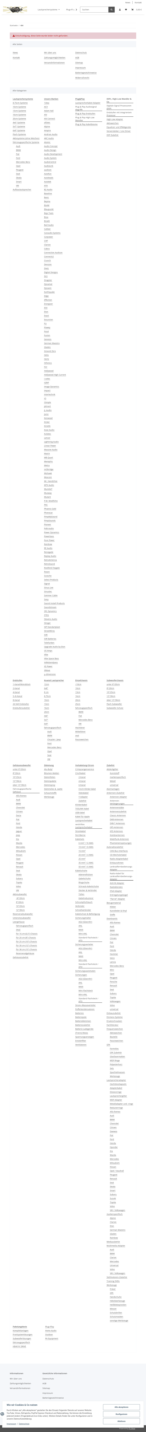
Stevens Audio (50, 619)
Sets (112, 1068)
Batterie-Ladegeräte (84, 1029)
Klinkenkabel (81, 804)
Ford (18, 158)
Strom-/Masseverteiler (85, 1005)
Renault (19, 866)
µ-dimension (50, 674)
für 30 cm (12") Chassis (26, 945)
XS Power (48, 666)
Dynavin (47, 288)
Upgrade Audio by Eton (54, 646)
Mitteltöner (80, 731)
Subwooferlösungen (22, 1338)
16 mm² (82, 851)
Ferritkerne (80, 835)
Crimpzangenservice (84, 769)
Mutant (47, 497)
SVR (46, 635)
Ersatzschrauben (114, 1021)
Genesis (47, 339)
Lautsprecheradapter (116, 1080)
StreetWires (49, 631)
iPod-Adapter (116, 891)
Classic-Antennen (118, 815)
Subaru (19, 878)
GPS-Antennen (116, 827)
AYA (46, 185)
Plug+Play (49, 1326)
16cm (46, 708)
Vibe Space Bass (51, 658)
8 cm (46, 692)
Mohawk (48, 473)
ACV (46, 106)
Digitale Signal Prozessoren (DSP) (119, 107)
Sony (46, 599)
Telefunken (49, 642)
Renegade (48, 552)
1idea (46, 103)
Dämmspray (49, 785)
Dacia (18, 815)
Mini (112, 969)
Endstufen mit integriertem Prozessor (119, 114)
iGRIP (46, 382)
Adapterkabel (116, 1088)
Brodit (47, 221)
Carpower (48, 236)
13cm (46, 704)
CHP (46, 240)
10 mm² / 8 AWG (86, 847)
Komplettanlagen (20, 1330)
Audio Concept (50, 146)
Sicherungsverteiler (84, 944)
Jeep (18, 835)
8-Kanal (16, 700)
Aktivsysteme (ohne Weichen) (26, 138)
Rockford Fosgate (52, 568)
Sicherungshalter (83, 918)
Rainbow (48, 544)
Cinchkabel (80, 773)
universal (114, 785)
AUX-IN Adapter (117, 883)
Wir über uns (50, 52)
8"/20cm (110, 688)
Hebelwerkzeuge (117, 1301)
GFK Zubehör (116, 1052)
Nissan (19, 855)
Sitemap (79, 62)
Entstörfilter (80, 1040)
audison (47, 170)
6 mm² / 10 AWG (86, 843)
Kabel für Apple (82, 816)
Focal (46, 331)
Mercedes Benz (23, 162)
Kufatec (47, 434)
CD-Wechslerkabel (118, 855)
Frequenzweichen (115, 1029)
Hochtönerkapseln (118, 1084)
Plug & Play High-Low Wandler (84, 119)
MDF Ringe (115, 1060)
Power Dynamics (51, 532)
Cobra (47, 248)
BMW (18, 150)
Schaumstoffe (50, 793)
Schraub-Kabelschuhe (89, 886)
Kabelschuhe (81, 870)
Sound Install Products (54, 603)
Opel (18, 166)
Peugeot (19, 170)
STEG (46, 615)
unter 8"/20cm (113, 684)
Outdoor (49, 1334)
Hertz (46, 359)
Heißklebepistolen (118, 1304)
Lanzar (47, 437)
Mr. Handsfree (50, 481)
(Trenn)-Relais (81, 1033)
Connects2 (49, 256)
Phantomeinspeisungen (121, 843)
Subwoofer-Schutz (115, 708)
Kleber (113, 906)
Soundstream (50, 607)
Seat (18, 173)
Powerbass (49, 536)
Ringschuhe (84, 882)
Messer (113, 1308)
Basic (46, 197)
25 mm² (82, 858)
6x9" (46, 723)
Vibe (46, 654)
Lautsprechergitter (118, 1096)
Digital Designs (51, 272)
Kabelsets (79, 839)
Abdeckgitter (112, 769)
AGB (77, 57)
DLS (46, 276)
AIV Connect (49, 118)
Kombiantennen (117, 835)
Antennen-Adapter (118, 796)
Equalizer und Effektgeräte (119, 127)
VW (17, 185)
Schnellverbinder (83, 910)
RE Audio (48, 548)
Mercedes (20, 847)
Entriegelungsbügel (119, 895)
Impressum (11, 1424)
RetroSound (49, 564)
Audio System (50, 158)
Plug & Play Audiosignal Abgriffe (86, 108)
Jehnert (47, 406)
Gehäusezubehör (20, 957)
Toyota (19, 882)
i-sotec (47, 378)
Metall (113, 781)
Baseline (48, 193)
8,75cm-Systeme (20, 103)
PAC (46, 504)
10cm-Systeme (19, 106)
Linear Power (50, 445)
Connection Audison (53, 252)
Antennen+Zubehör (115, 793)
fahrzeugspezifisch (52, 727)
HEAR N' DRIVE (19, 1346)
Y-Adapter (83, 796)
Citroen (19, 811)
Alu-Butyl (48, 769)
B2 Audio (48, 189)
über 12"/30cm (113, 700)
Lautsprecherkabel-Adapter (87, 103)
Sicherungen (81, 975)
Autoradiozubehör (115, 847)
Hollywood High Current (55, 374)
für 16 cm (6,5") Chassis (26, 933)
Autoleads (48, 177)
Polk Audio (49, 528)
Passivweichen (82, 739)
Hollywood (49, 370)
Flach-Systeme (19, 134)
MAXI (81, 929)
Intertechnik (49, 394)
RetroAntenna (50, 560)
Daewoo (113, 1131)
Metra (47, 465)
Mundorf (48, 489)
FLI (45, 323)
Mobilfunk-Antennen (119, 839)
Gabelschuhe (85, 878)
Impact (47, 390)
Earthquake (49, 292)
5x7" (46, 719)
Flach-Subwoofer (114, 704)
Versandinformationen (54, 62)
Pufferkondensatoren (85, 1009)
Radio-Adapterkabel (119, 858)
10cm (46, 700)
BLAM (46, 205)
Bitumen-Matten (51, 773)
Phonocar (48, 512)
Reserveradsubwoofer (23, 914)
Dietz (46, 268)
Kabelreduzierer (86, 898)
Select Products (51, 579)
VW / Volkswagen (117, 1210)
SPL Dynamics (50, 611)
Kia (17, 839)
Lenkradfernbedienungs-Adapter (121, 868)
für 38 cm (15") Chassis (26, 949)
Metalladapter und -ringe (121, 1103)
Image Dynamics (51, 386)
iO (45, 398)
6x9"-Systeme (19, 130)
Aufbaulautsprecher (22, 189)
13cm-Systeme (19, 110)
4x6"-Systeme (19, 122)
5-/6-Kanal (17, 696)
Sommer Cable (50, 595)
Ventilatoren (80, 1044)
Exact (46, 315)
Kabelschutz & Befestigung (87, 914)
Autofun (47, 173)
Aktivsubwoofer (20, 894)
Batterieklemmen (83, 1021)
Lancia (113, 962)
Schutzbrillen (116, 1312)
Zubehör (82, 800)
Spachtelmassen (117, 1072)
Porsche (113, 981)
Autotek (47, 181)
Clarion (47, 244)
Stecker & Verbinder (88, 890)
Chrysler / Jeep (54, 739)
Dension (48, 264)
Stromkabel (80, 831)
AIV (45, 114)
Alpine (47, 126)
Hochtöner (80, 727)
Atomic (47, 142)
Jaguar (19, 831)
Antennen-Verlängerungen (117, 802)
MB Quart (48, 457)
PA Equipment (51, 1338)
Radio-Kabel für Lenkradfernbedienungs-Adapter (121, 876)
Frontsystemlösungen (22, 1334)
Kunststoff (114, 773)
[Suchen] (94, 10)
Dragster (48, 280)
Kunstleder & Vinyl (118, 910)
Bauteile (113, 1036)
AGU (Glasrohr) (85, 922)
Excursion (48, 319)
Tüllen (81, 894)
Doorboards (112, 918)
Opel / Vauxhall (117, 1170)
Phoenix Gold (50, 508)
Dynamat (48, 284)
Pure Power (49, 540)
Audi (18, 146)
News (127, 2)
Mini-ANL (83, 933)
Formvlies (114, 1048)
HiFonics (48, 363)
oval (77, 735)
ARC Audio (49, 138)
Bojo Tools (48, 213)
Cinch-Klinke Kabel (87, 789)
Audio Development (53, 154)
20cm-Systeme (19, 118)
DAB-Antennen (116, 819)
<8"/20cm (20, 898)
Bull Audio (49, 225)
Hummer (114, 954)
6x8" (46, 688)
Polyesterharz (116, 1064)
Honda (19, 827)
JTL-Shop (132, 1428)
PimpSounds (50, 520)
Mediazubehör (113, 1241)
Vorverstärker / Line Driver (119, 131)
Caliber (47, 229)
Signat (47, 583)
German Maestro (52, 343)
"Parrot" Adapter (117, 899)
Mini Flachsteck (86, 990)
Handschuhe (115, 1297)
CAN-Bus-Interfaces (119, 851)
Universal (114, 1265)
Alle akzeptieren (121, 1407)
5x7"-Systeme (19, 126)
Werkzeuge (49, 796)
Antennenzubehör (118, 811)
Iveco (112, 958)
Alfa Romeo (21, 795)
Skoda (19, 177)
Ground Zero (50, 351)
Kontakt (138, 2)
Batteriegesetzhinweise (86, 72)
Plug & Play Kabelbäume (86, 124)
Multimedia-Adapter (116, 1245)
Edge (46, 296)
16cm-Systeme (19, 114)
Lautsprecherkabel (83, 820)
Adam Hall (49, 110)
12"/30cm (111, 696)
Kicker (47, 422)
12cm (46, 684)
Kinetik (47, 426)
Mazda (19, 843)
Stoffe (112, 914)
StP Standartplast (52, 627)
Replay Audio (50, 556)
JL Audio (47, 410)
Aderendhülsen (86, 874)
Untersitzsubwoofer (22, 918)
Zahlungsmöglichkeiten (54, 57)
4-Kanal (16, 692)
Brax (46, 217)
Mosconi (48, 477)
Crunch (47, 260)
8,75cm (47, 696)
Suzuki (113, 1198)
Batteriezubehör (82, 1025)
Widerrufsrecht (82, 77)
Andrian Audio (50, 134)
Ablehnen (121, 1421)
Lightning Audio (51, 441)
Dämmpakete (50, 781)
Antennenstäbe (117, 807)
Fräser (113, 1289)
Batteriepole (80, 1017)
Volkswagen (115, 1001)
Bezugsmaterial (114, 902)
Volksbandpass (51, 662)
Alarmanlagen (113, 789)
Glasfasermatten (117, 1056)
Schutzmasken (116, 1316)
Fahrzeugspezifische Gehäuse (22, 790)
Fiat (17, 154)
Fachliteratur (112, 1025)
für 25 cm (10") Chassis (26, 941)
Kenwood (48, 418)
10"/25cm (111, 692)
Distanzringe (115, 1092)
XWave (47, 670)
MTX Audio (49, 485)
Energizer (48, 303)
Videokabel (84, 793)
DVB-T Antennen (117, 823)
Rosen (47, 571)
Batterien (79, 1013)
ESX (45, 307)
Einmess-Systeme (115, 1017)
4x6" (46, 716)
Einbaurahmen (117, 862)
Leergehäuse (19, 922)
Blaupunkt (49, 209)
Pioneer (47, 524)
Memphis (48, 461)
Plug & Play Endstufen (85, 113)
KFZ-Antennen (116, 831)
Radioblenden (116, 887)
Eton (46, 311)
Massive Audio (50, 449)
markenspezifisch (118, 777)
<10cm (78, 684)
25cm (77, 704)
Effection (48, 300)
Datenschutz (24, 1424)
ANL (80, 925)
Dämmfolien (49, 777)
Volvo (18, 886)
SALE (18, 929)
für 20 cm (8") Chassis (26, 937)
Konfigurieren (121, 1414)
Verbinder (79, 906)
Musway (48, 493)
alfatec (47, 122)
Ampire (47, 130)
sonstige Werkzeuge (119, 1320)
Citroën (113, 938)
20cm (46, 712)
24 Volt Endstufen (21, 704)
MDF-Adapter (116, 1100)
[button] (120, 9)
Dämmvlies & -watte (53, 789)
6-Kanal (82, 785)
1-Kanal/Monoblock (21, 684)
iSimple (47, 402)
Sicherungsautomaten (85, 971)
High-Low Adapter (115, 119)
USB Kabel (80, 812)
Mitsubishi (21, 851)
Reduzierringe (116, 1107)
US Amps (48, 650)
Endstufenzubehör (21, 708)
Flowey (47, 327)
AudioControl (50, 162)
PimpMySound (50, 516)
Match (47, 453)
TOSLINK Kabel (82, 808)
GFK (108, 1044)
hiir (45, 367)
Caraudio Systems (52, 233)
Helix (46, 355)
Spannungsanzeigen (84, 1036)
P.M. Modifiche (51, 501)
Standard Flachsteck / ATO (88, 939)
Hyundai (114, 1147)
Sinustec (48, 591)
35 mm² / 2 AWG (86, 862)
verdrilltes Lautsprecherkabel (83, 826)
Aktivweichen (113, 123)
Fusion (47, 335)
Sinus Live (48, 587)
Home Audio (50, 1330)
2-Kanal (16, 688)
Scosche (47, 575)
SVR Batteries (50, 638)
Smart (19, 181)
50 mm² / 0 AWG (86, 866)
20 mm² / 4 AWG (86, 855)
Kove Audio (49, 430)
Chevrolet (20, 807)
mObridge (48, 469)
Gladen (47, 347)
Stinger (47, 623)
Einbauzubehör (114, 1013)
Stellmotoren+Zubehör (117, 1277)
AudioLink (48, 166)
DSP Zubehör (112, 135)
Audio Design (50, 150)
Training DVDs (113, 1281)
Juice (46, 414)
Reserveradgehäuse (25, 953)
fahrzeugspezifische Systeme (26, 142)
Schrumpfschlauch (83, 902)
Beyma (47, 201)
